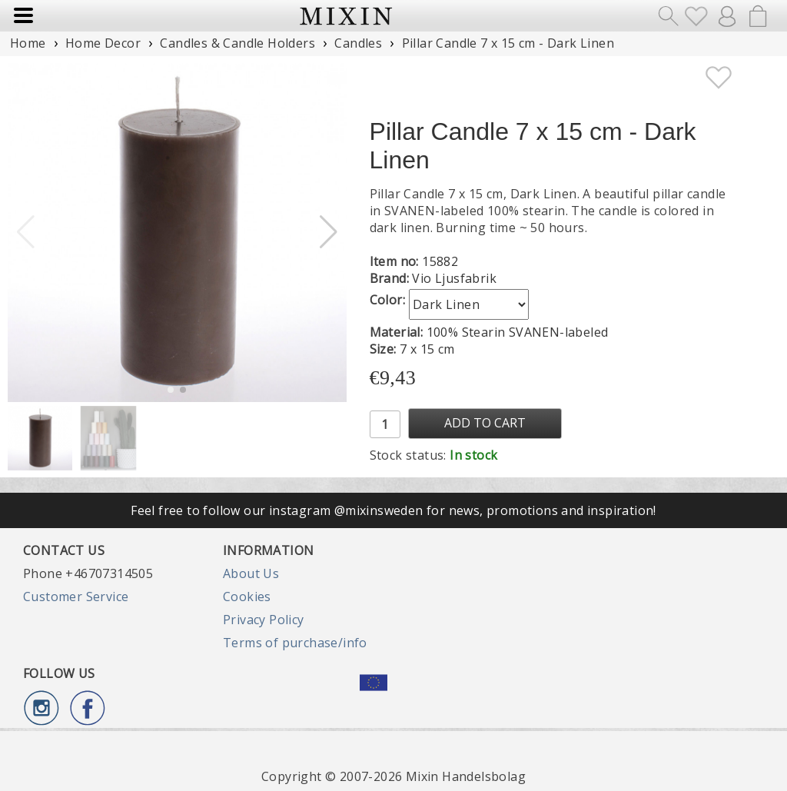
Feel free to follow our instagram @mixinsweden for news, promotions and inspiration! (393, 510)
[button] (328, 232)
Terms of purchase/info (295, 642)
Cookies (247, 596)
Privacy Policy (263, 619)
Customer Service (75, 596)
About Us (251, 573)
